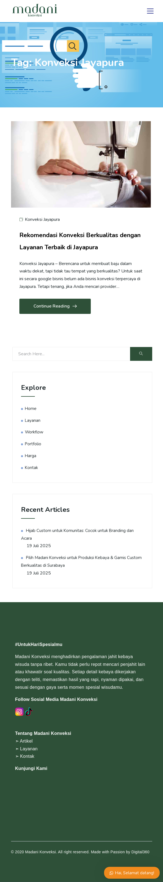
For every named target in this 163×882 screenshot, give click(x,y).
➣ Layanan (26, 748)
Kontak (31, 467)
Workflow (34, 432)
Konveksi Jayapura (42, 219)
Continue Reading (55, 306)
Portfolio (33, 444)
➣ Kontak (25, 756)
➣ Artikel (24, 741)
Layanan (32, 420)
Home (31, 408)
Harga (30, 456)
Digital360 (140, 852)
